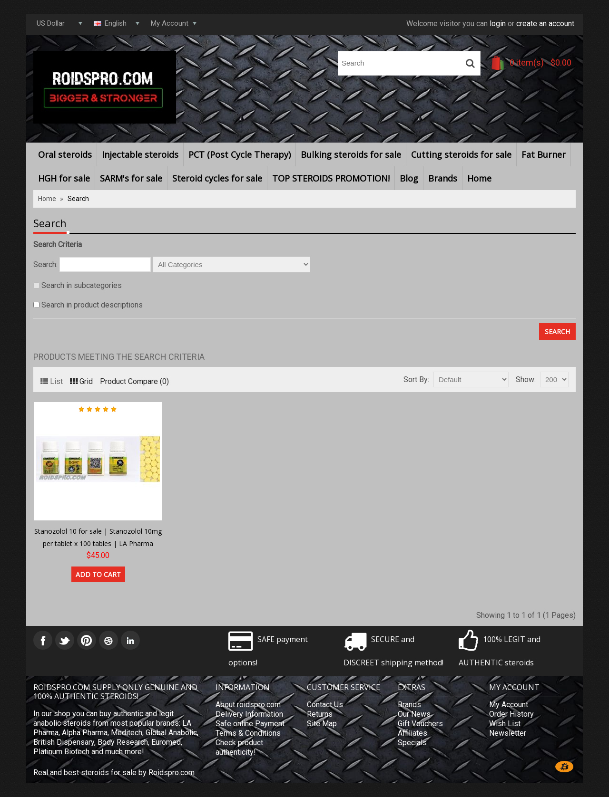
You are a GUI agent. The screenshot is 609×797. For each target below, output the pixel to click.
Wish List (505, 723)
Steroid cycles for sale (217, 178)
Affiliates (412, 733)
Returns (320, 714)
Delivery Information (249, 714)
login (498, 23)
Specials (412, 742)
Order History (511, 714)
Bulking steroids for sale (351, 154)
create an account (545, 23)
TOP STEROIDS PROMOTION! (331, 178)
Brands (442, 178)
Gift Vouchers (420, 723)
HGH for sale (64, 178)
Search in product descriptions (92, 304)
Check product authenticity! (239, 747)
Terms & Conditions (248, 733)
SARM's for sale (131, 178)
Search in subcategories (81, 285)
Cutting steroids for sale (461, 154)
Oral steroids (65, 154)
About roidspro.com (248, 704)
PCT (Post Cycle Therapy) (239, 154)
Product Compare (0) (134, 381)
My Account (508, 704)
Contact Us (325, 704)
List (51, 381)
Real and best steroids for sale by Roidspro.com (114, 772)
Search (78, 198)
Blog (409, 178)
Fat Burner (543, 154)
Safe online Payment (250, 723)
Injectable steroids (140, 154)
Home (479, 178)
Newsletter (507, 733)
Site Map (322, 723)
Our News (414, 714)
